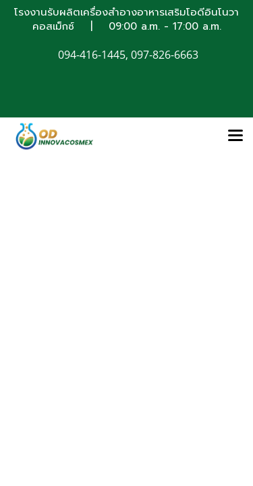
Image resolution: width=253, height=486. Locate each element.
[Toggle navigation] (235, 136)
